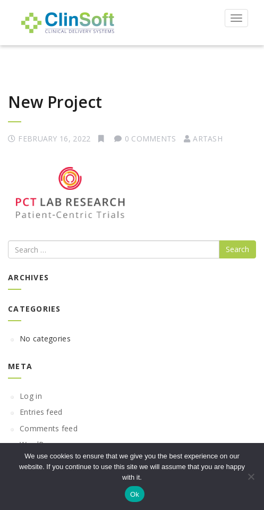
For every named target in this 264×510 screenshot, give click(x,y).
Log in (31, 396)
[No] (250, 476)
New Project (55, 102)
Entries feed (41, 412)
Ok (134, 494)
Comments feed (49, 428)
